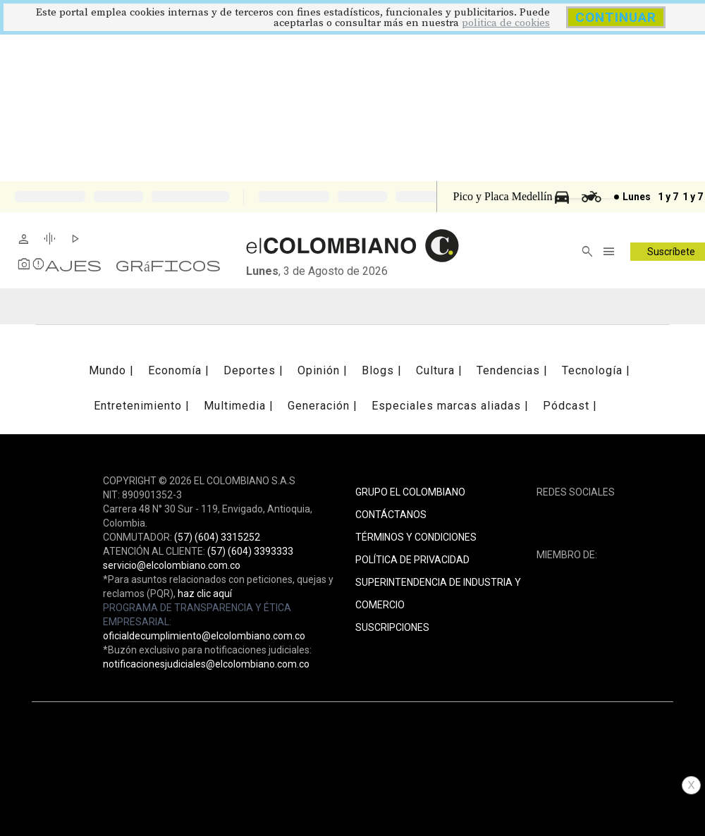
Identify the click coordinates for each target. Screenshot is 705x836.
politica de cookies (506, 23)
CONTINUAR (615, 17)
